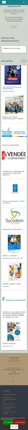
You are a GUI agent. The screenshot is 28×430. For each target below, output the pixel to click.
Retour (14, 26)
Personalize (14, 426)
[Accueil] (4, 2)
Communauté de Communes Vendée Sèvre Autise (10, 399)
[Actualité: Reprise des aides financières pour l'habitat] (14, 109)
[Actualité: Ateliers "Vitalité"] (14, 248)
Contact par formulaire (14, 364)
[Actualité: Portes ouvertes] (14, 336)
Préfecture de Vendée (8, 404)
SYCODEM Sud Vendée (9, 394)
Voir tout (24, 61)
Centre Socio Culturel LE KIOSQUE (9, 412)
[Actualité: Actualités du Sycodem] (14, 221)
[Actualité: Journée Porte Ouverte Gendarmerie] (14, 80)
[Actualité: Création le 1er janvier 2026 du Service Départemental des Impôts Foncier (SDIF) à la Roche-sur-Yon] (14, 306)
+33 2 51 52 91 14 (14, 361)
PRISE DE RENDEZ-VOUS (14, 355)
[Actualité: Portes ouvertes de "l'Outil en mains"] (14, 194)
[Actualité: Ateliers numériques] (14, 136)
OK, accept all (8, 422)
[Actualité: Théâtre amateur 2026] (14, 276)
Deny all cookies (20, 422)
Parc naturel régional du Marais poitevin (9, 407)
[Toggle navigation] (24, 2)
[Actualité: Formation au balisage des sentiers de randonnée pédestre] (14, 165)
